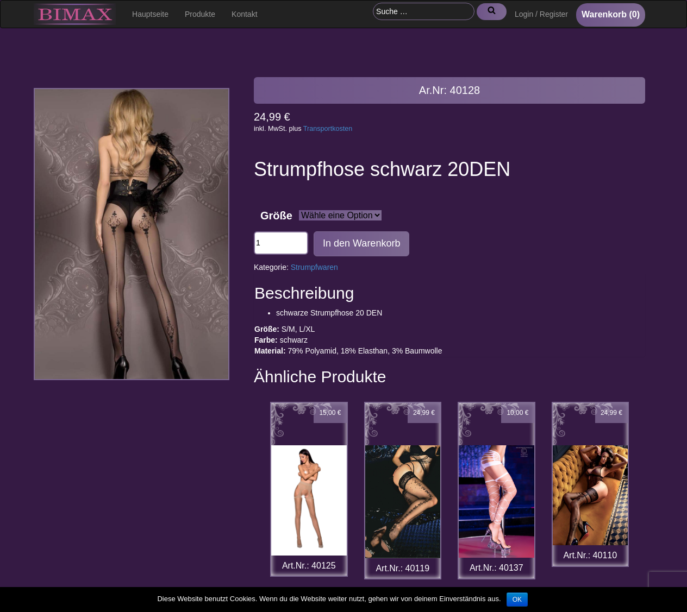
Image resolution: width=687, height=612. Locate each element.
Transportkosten (328, 129)
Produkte (200, 14)
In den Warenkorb (361, 243)
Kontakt (244, 14)
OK (517, 599)
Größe (276, 215)
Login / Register (541, 14)
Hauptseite (150, 14)
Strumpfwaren (314, 267)
